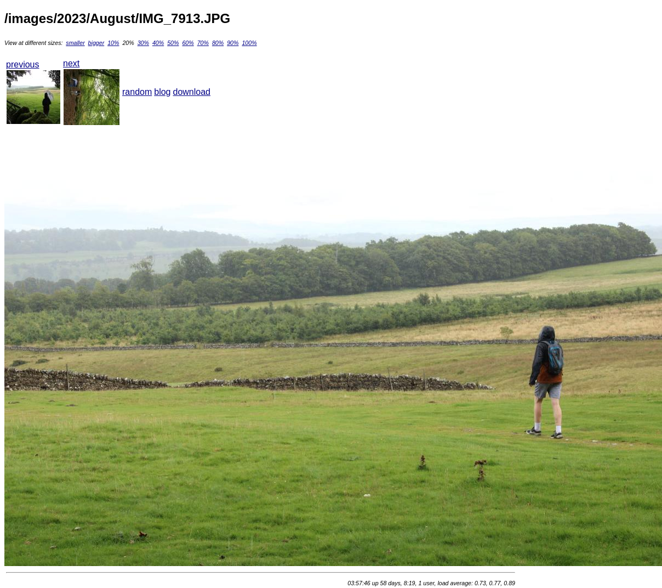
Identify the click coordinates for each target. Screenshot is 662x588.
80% (218, 42)
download (192, 92)
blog (162, 92)
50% (173, 42)
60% (187, 42)
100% (249, 42)
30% (143, 42)
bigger (96, 42)
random (137, 92)
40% (158, 42)
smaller (75, 42)
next (71, 63)
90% (232, 42)
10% (113, 42)
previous (22, 64)
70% (203, 42)
